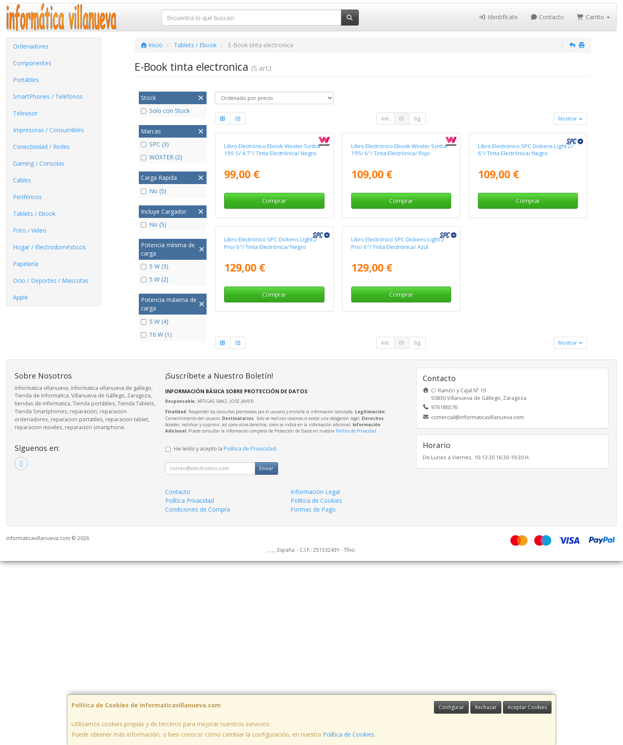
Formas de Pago (313, 693)
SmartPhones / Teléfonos (48, 96)
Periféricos (27, 197)
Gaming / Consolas (38, 163)
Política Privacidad (189, 685)
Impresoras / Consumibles (48, 130)
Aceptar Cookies (527, 707)
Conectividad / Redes (41, 147)
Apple (20, 297)
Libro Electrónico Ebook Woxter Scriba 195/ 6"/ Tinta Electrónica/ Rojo (399, 241)
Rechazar (486, 707)
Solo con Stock (165, 111)
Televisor (25, 113)
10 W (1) (156, 334)
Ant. (385, 118)
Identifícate (498, 17)
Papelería (25, 264)
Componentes (32, 63)
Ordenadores (31, 46)
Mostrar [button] (570, 118)
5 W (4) (155, 321)
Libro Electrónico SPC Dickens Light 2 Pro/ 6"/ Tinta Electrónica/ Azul (397, 427)
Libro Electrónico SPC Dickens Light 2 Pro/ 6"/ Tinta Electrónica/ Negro (270, 427)
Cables (22, 180)
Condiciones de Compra (197, 693)
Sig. (417, 118)
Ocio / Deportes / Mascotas (51, 280)
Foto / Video (29, 230)
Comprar (274, 293)
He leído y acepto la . (225, 632)
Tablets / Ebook (34, 214)
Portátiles (26, 80)
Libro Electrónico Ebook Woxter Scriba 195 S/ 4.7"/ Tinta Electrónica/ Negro (272, 241)
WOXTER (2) (161, 157)
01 (402, 118)
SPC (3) (155, 144)
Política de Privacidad (356, 615)
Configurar (451, 707)
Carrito (593, 17)
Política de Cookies (348, 734)
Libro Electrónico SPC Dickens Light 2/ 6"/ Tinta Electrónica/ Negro (525, 241)
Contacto (547, 17)
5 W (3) (155, 266)
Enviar (266, 652)
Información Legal (315, 676)
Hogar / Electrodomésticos (49, 247)
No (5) (153, 191)
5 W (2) (155, 279)
